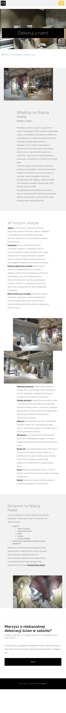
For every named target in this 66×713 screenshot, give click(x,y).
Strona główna (16, 55)
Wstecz (6, 55)
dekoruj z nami (30, 55)
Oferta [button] (32, 662)
